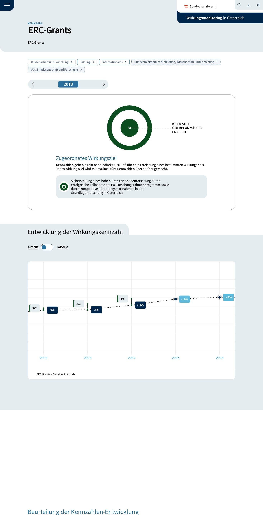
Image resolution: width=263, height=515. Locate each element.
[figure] (131, 315)
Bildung (87, 62)
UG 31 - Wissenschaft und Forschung (56, 70)
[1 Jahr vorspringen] (102, 84)
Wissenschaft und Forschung (51, 62)
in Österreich (215, 17)
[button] (7, 5)
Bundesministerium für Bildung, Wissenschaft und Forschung (176, 62)
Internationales (114, 62)
